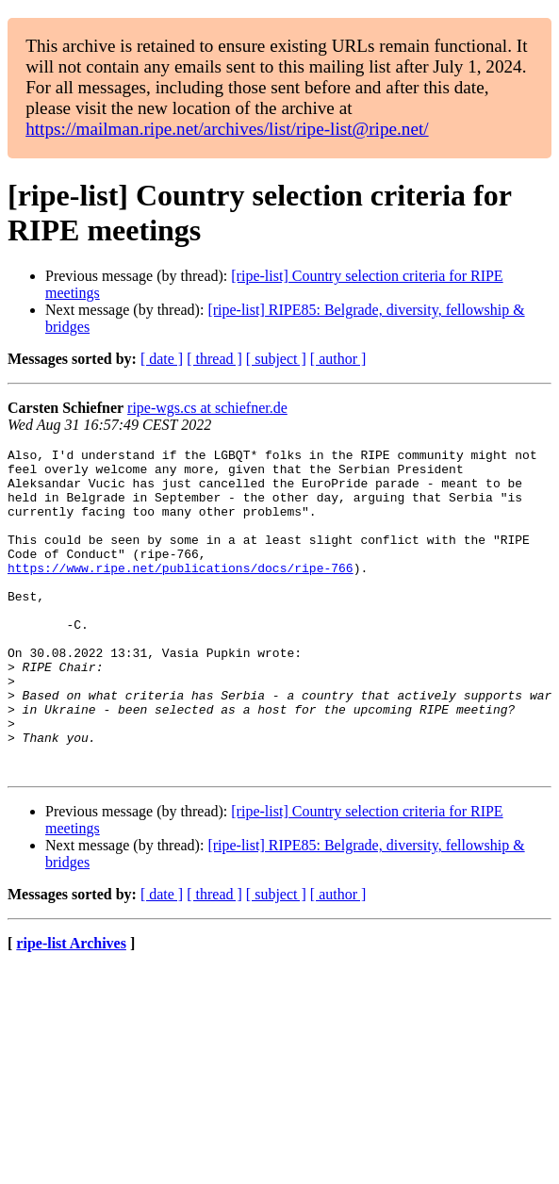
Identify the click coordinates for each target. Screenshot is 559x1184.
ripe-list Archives (71, 1008)
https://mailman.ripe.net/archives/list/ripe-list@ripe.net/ (226, 129)
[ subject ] (276, 359)
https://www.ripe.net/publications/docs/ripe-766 (180, 592)
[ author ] (338, 359)
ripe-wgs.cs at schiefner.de (207, 408)
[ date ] (161, 359)
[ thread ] (214, 359)
